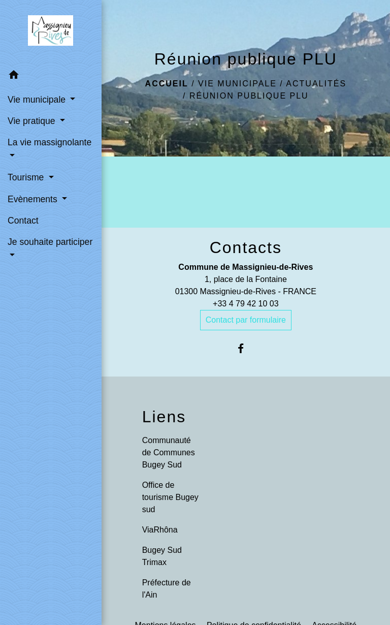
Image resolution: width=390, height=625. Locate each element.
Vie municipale (237, 83)
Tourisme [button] (27, 177)
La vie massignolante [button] (49, 142)
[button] (51, 76)
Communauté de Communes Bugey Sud (168, 452)
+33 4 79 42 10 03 (245, 303)
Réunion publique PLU (249, 95)
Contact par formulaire (246, 320)
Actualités (316, 83)
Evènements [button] (34, 199)
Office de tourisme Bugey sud (170, 497)
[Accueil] (50, 32)
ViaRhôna (160, 529)
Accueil (166, 83)
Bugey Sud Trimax (162, 556)
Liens (164, 417)
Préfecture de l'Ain (166, 588)
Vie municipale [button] (38, 100)
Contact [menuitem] (23, 220)
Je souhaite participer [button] (50, 242)
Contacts (246, 247)
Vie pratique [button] (32, 121)
